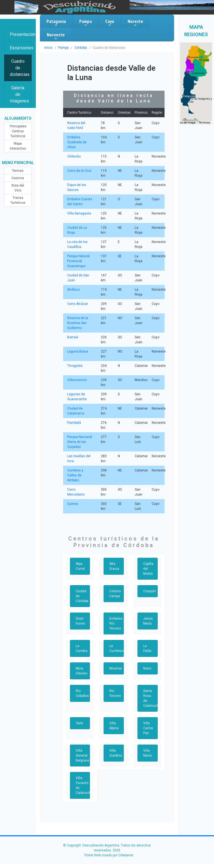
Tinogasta (75, 366)
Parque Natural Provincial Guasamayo (78, 261)
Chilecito (74, 156)
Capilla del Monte (148, 569)
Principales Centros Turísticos (18, 131)
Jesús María (148, 621)
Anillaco (73, 289)
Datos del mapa (185, 122)
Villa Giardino (115, 753)
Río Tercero (115, 693)
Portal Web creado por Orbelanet (108, 855)
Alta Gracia (114, 566)
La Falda (147, 648)
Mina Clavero (81, 670)
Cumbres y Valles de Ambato (75, 475)
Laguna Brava (77, 351)
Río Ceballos (82, 693)
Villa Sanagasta (79, 213)
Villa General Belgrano (82, 755)
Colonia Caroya (115, 593)
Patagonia (56, 22)
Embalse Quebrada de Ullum (77, 142)
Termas (18, 171)
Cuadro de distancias (20, 68)
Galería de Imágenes (19, 94)
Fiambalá (74, 423)
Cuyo (109, 22)
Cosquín (149, 591)
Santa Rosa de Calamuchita (150, 698)
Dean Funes (80, 621)
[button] (189, 96)
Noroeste (56, 36)
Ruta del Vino (17, 188)
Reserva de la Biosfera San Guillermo (77, 323)
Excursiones (21, 47)
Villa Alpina (114, 725)
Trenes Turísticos (17, 200)
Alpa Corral (80, 566)
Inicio (48, 48)
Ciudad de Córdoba (82, 596)
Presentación (21, 34)
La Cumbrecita (116, 648)
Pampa (85, 22)
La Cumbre (81, 648)
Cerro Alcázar (77, 304)
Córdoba (80, 48)
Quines (72, 504)
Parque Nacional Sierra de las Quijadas (79, 442)
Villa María (147, 753)
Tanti (79, 723)
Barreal (72, 337)
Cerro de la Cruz (79, 171)
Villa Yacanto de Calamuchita (83, 785)
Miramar (115, 668)
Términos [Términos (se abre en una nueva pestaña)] (204, 122)
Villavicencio (77, 380)
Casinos (17, 178)
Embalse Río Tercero (115, 623)
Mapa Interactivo (18, 146)
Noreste (135, 22)
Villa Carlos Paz (148, 728)
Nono (147, 668)
